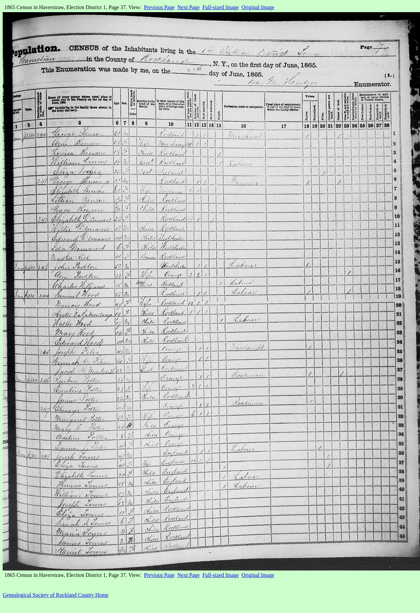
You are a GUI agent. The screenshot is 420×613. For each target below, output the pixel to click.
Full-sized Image (220, 7)
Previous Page (159, 7)
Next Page (188, 7)
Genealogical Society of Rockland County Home (55, 595)
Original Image (258, 7)
